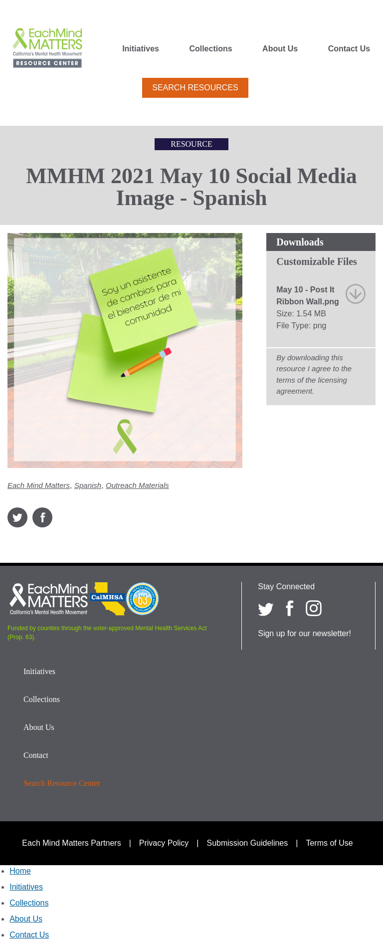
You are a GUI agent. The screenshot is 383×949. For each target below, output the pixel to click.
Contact (35, 755)
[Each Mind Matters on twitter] (266, 608)
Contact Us (349, 49)
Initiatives (140, 49)
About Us (280, 49)
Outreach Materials (137, 485)
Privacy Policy (164, 843)
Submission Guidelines (247, 843)
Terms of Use (329, 843)
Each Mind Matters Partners (71, 843)
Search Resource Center (61, 783)
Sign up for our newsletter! (304, 633)
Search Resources (195, 87)
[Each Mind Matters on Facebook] (290, 608)
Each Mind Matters (38, 485)
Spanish (87, 485)
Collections (210, 49)
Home (20, 871)
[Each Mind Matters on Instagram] (314, 608)
